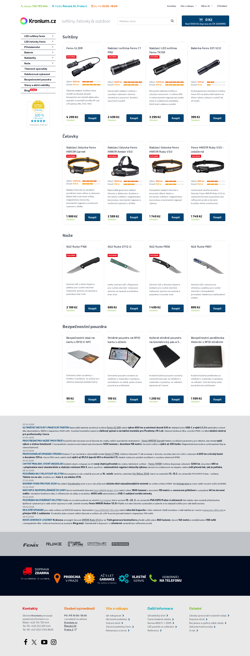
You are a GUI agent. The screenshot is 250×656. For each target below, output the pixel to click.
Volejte (34, 6)
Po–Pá (104, 6)
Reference (153, 630)
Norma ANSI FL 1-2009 (159, 623)
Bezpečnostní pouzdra (84, 326)
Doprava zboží (197, 619)
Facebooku (74, 483)
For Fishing (105, 500)
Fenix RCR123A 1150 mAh (106, 510)
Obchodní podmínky (116, 619)
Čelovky (70, 136)
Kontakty (171, 6)
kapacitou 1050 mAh (213, 510)
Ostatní (195, 608)
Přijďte (69, 6)
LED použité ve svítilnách (161, 626)
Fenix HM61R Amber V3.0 (105, 490)
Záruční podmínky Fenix (118, 626)
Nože (67, 235)
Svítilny (70, 36)
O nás (192, 630)
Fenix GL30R (114, 427)
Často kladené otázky (159, 619)
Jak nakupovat (113, 615)
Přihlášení (222, 6)
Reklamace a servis (116, 630)
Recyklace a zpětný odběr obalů (206, 623)
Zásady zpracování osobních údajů (208, 615)
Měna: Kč (205, 6)
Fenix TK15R (154, 463)
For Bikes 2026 (140, 473)
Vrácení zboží (113, 623)
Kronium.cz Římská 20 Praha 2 (70, 626)
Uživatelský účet (156, 615)
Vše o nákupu (187, 6)
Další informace (160, 608)
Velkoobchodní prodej (201, 626)
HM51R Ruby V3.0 (91, 519)
